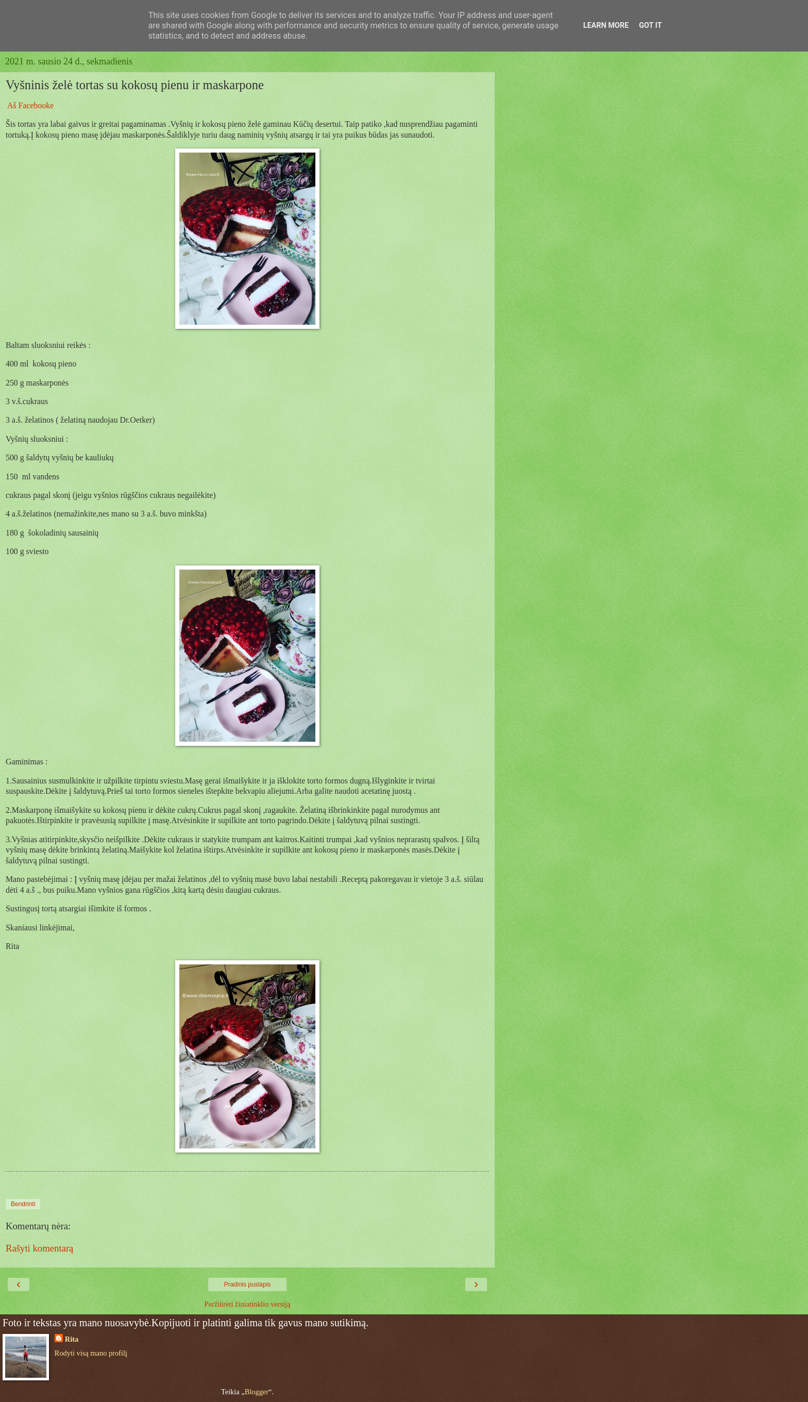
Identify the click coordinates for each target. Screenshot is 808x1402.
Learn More (606, 25)
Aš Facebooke (30, 105)
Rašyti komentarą (39, 1248)
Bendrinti (23, 1204)
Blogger (256, 1392)
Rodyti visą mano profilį (91, 1353)
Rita (71, 1339)
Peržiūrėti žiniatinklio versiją (247, 1304)
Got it (650, 25)
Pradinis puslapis (247, 1284)
